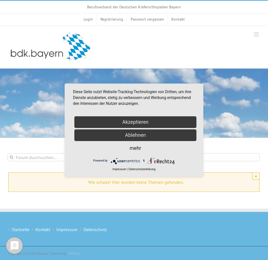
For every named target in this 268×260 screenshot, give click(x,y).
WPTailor (74, 253)
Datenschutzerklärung (141, 169)
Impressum (66, 229)
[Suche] (11, 157)
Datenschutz (95, 229)
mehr (135, 148)
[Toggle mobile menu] (257, 34)
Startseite (20, 229)
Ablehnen (135, 135)
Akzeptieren (135, 122)
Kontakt (43, 229)
